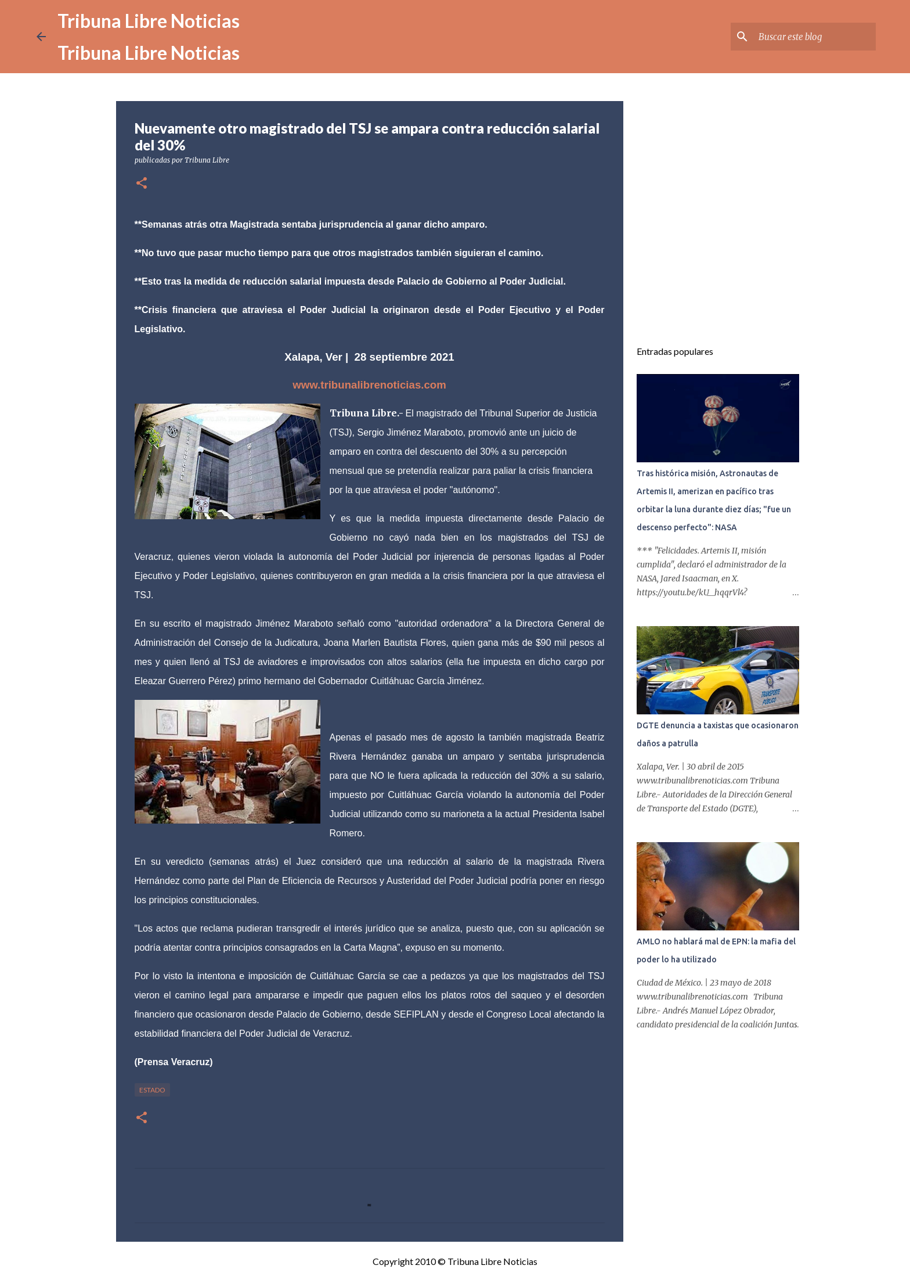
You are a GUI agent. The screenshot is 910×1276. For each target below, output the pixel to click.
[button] (142, 184)
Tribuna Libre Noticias (148, 20)
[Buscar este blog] (815, 37)
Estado (152, 1090)
